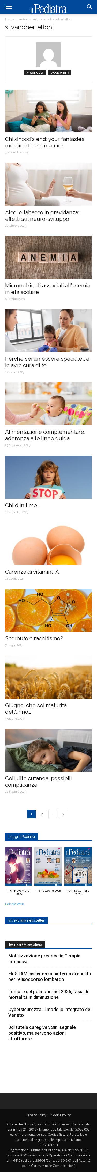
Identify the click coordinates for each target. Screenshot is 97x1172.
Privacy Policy (36, 1115)
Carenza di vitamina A (32, 572)
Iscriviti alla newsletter (26, 920)
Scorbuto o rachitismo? (34, 638)
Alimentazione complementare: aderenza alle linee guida (45, 435)
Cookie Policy (61, 1115)
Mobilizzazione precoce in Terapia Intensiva (44, 958)
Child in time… (22, 505)
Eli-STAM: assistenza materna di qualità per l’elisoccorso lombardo (49, 976)
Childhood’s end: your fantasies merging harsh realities (44, 142)
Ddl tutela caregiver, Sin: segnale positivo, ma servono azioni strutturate (42, 1033)
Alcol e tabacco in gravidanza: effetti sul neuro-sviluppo (42, 215)
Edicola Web (14, 904)
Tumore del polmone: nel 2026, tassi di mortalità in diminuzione (48, 994)
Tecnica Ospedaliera (25, 944)
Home (9, 19)
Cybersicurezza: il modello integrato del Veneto (49, 1012)
